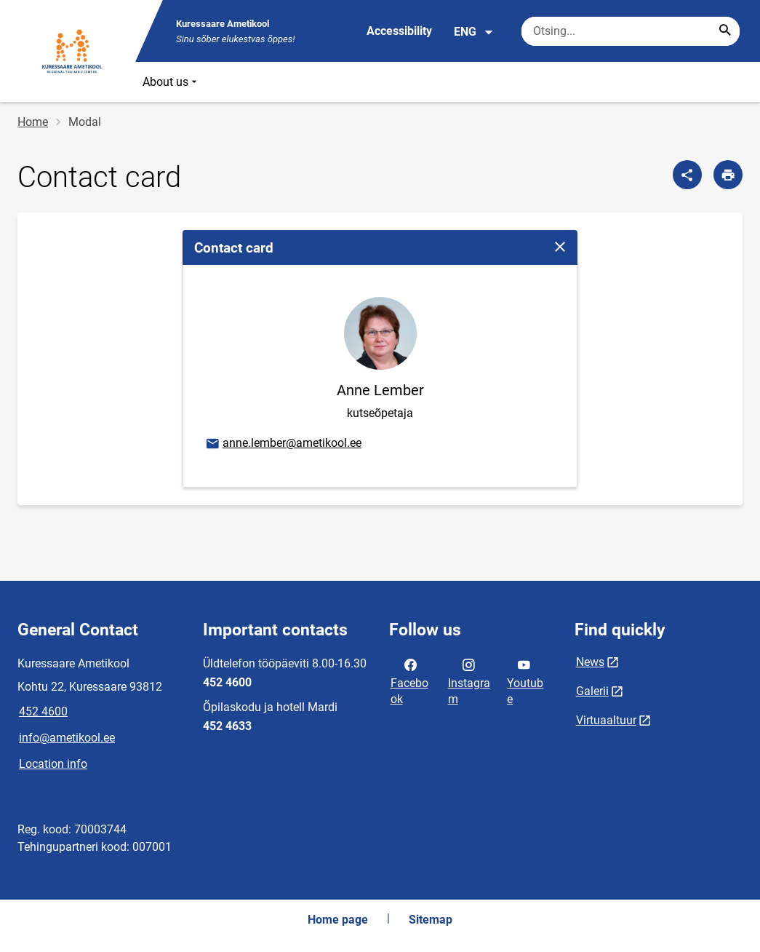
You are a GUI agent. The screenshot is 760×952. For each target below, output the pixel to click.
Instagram (469, 680)
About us (171, 82)
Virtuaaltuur (606, 720)
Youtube (525, 680)
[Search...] (725, 31)
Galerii (592, 691)
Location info (53, 764)
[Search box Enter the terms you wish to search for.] (630, 31)
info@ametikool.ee (67, 738)
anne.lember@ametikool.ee (282, 444)
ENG (474, 32)
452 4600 (43, 711)
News (590, 662)
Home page (338, 920)
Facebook (409, 680)
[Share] (687, 174)
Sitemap (430, 920)
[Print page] (728, 174)
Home (32, 122)
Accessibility (399, 31)
